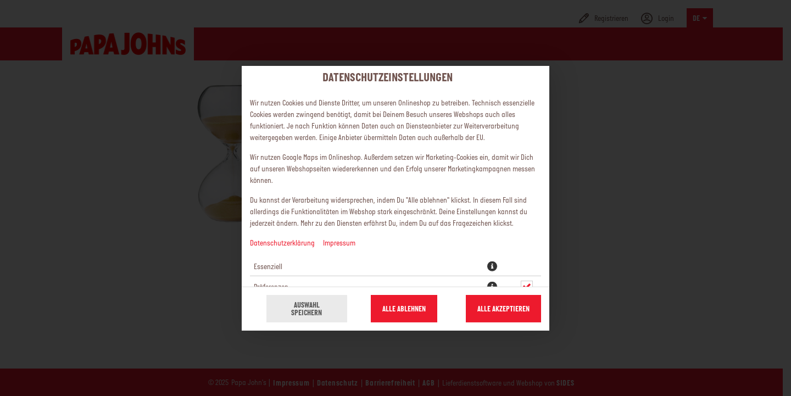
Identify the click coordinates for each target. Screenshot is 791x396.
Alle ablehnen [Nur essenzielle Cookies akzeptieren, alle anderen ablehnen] (404, 309)
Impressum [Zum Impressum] (339, 242)
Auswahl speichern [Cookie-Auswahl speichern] (306, 308)
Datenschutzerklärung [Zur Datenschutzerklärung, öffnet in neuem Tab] (282, 242)
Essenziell (268, 266)
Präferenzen (271, 286)
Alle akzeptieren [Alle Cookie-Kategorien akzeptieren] (503, 309)
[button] (492, 265)
